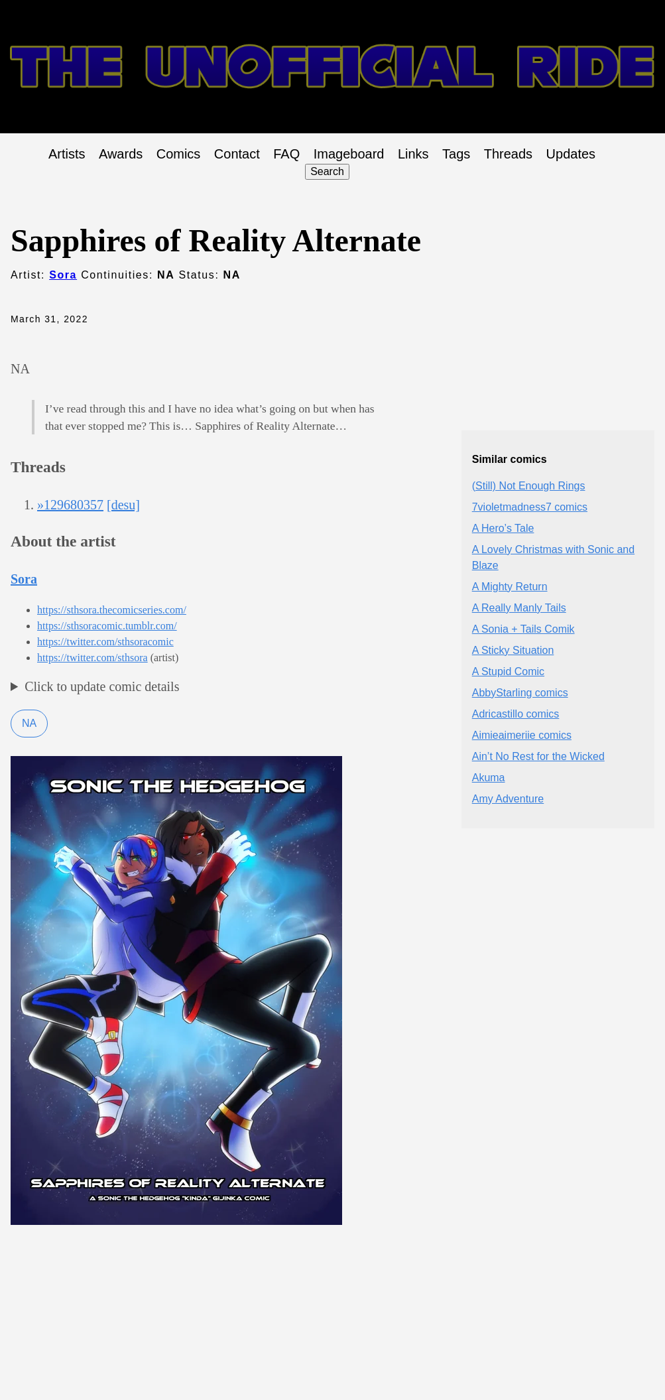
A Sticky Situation (513, 650)
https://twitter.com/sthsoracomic (105, 641)
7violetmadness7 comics (529, 507)
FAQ (286, 154)
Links (413, 154)
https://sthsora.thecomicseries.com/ (111, 609)
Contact (237, 154)
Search (327, 171)
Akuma (488, 777)
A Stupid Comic (508, 671)
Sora (63, 275)
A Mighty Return (510, 586)
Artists (67, 154)
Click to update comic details (102, 686)
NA (29, 723)
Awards (121, 154)
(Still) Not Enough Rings (528, 485)
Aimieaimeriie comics (522, 735)
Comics (178, 154)
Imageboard (349, 154)
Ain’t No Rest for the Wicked (538, 756)
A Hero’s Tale (503, 528)
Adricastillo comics (516, 714)
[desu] (123, 504)
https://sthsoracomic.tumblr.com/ (107, 625)
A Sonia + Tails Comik (523, 629)
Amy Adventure (508, 798)
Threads (508, 154)
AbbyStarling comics (520, 692)
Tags (456, 154)
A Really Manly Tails (519, 607)
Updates (571, 154)
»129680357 (70, 504)
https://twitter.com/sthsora (92, 657)
